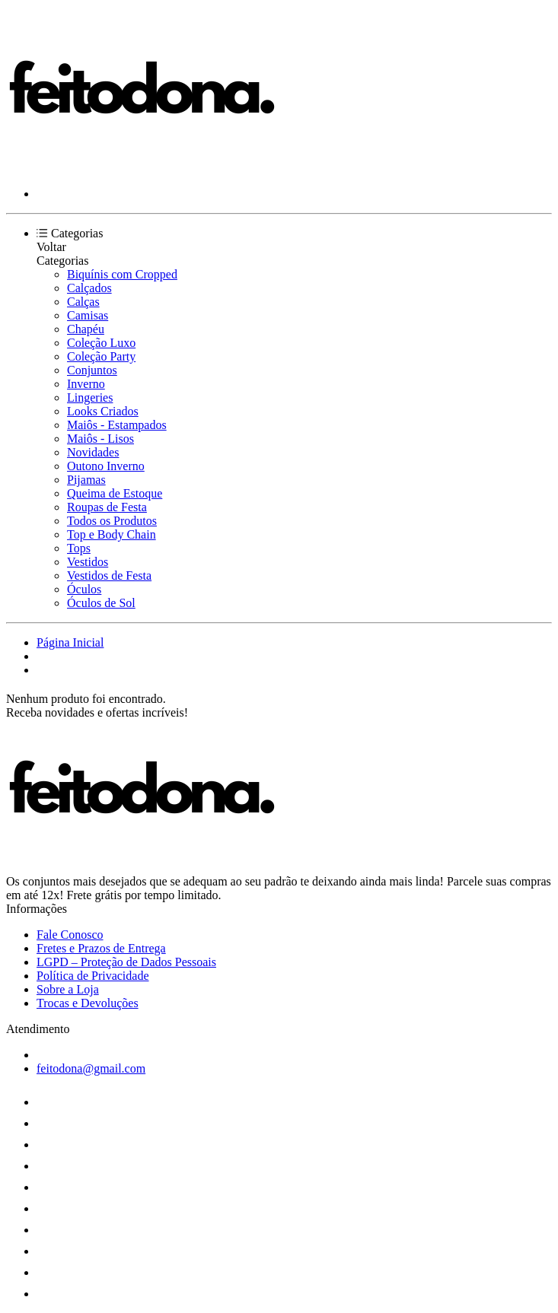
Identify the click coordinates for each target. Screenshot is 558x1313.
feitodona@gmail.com (91, 1068)
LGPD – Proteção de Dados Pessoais (126, 961)
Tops (79, 548)
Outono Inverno (106, 465)
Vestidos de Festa (109, 575)
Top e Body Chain (111, 534)
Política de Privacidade (93, 975)
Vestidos (87, 561)
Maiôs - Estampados (117, 424)
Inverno (86, 383)
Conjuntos (92, 370)
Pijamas (86, 479)
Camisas (87, 315)
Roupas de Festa (107, 507)
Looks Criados (103, 411)
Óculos (84, 589)
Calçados (89, 287)
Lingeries (90, 397)
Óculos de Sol (101, 602)
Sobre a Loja (68, 989)
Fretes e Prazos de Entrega (101, 948)
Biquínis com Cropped (122, 274)
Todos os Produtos (112, 520)
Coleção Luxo (101, 342)
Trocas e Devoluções (88, 1003)
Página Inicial (70, 642)
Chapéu (85, 329)
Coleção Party (101, 356)
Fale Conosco (70, 934)
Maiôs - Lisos (100, 438)
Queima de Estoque (114, 493)
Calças (83, 301)
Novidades (93, 452)
